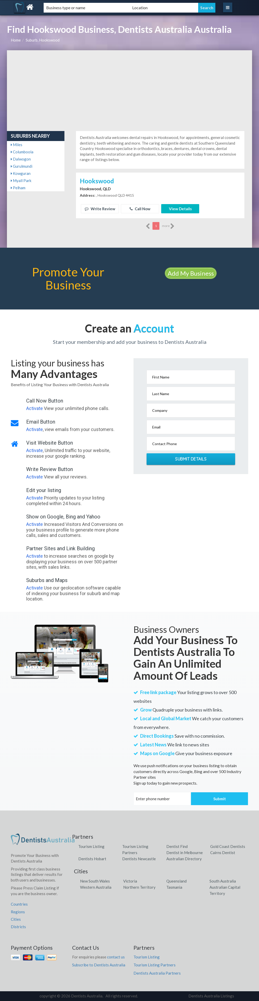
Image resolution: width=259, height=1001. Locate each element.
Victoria (130, 881)
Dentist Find (177, 846)
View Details (180, 208)
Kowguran (21, 173)
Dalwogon (21, 159)
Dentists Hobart (92, 858)
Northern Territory (139, 887)
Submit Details (190, 459)
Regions (18, 911)
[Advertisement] (129, 89)
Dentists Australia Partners (157, 973)
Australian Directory (184, 858)
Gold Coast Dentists (227, 846)
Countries (19, 904)
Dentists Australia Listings (211, 996)
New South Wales (95, 881)
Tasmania (174, 887)
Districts (18, 926)
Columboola (22, 151)
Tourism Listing (91, 846)
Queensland (176, 881)
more (168, 226)
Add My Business (191, 273)
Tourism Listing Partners (154, 965)
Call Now (140, 208)
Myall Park (21, 180)
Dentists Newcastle (139, 858)
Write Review (100, 208)
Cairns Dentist (222, 852)
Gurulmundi (21, 166)
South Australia (222, 881)
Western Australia (95, 887)
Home (16, 40)
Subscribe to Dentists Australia (98, 965)
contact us (116, 957)
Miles (16, 144)
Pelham (18, 187)
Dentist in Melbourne (184, 852)
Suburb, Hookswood (43, 40)
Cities (16, 919)
